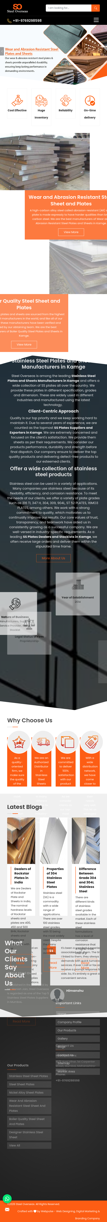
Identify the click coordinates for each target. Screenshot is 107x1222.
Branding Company (87, 1218)
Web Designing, (66, 1211)
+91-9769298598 (24, 20)
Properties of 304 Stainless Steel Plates (55, 878)
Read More (20, 960)
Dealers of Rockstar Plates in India (22, 876)
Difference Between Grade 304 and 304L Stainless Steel (87, 880)
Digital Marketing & (88, 1211)
